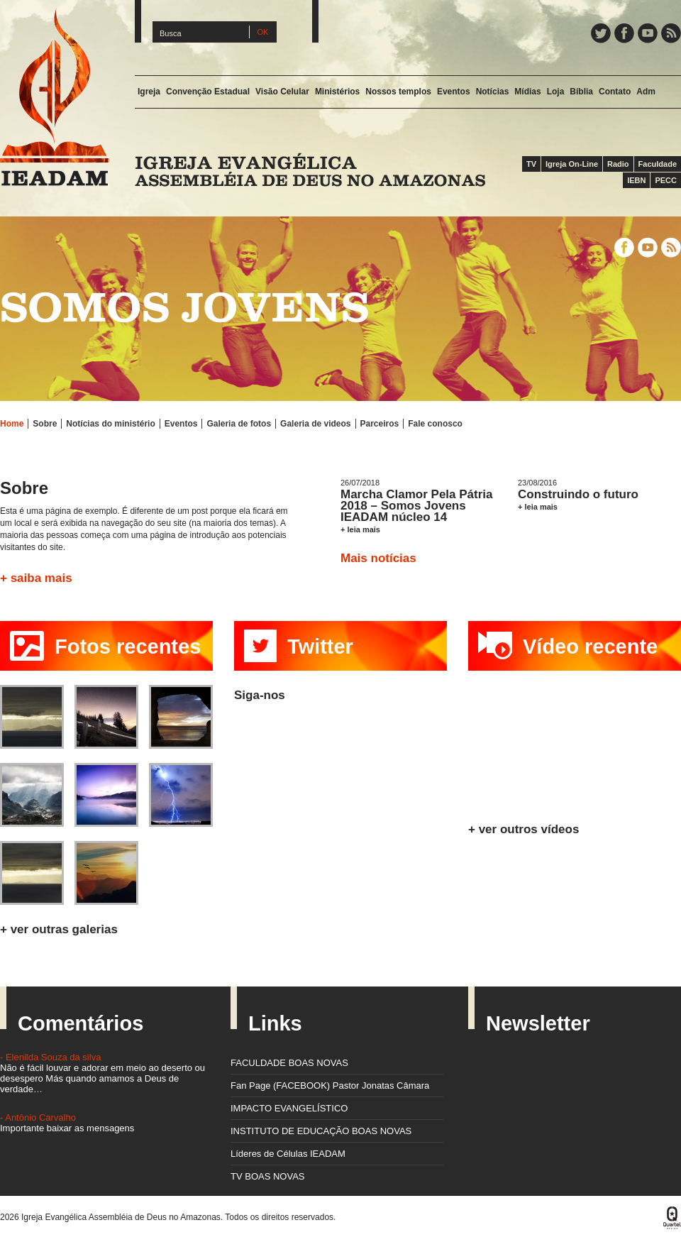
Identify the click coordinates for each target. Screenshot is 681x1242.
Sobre (45, 424)
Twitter (601, 33)
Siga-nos (259, 695)
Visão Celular (282, 92)
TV (531, 164)
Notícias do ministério (110, 424)
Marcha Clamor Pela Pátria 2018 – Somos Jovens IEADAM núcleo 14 (416, 506)
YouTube (648, 33)
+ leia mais (360, 529)
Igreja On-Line (572, 164)
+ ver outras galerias (59, 929)
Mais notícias (378, 558)
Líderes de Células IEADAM (288, 1153)
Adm (645, 92)
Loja (556, 92)
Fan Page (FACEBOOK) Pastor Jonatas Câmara (330, 1085)
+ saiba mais (36, 578)
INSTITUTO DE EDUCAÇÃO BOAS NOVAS (321, 1131)
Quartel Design (672, 1218)
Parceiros (379, 424)
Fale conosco (435, 424)
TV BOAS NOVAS (268, 1176)
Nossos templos (398, 92)
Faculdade (657, 164)
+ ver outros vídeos (523, 829)
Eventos (453, 92)
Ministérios (337, 92)
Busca (171, 33)
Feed (671, 33)
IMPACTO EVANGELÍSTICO (289, 1108)
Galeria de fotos (238, 424)
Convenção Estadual (208, 92)
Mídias (527, 92)
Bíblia (581, 92)
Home (11, 424)
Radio (618, 164)
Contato (615, 92)
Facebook (624, 33)
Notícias (492, 92)
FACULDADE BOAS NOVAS (289, 1062)
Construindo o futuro (578, 494)
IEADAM (54, 96)
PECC (666, 180)
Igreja (149, 92)
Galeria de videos (315, 424)
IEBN (636, 180)
